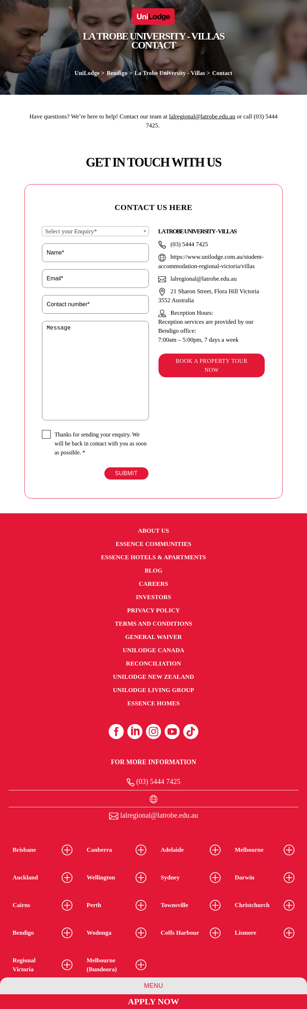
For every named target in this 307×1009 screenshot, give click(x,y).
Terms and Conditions (153, 623)
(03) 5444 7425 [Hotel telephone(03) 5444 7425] (183, 244)
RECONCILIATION (153, 663)
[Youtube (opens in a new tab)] (172, 731)
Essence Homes (153, 703)
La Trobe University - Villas (169, 73)
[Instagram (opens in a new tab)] (153, 731)
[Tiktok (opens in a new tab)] (190, 731)
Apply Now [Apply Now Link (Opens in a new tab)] (153, 1001)
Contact (222, 73)
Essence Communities (154, 544)
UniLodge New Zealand (153, 676)
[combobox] (95, 231)
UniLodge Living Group (153, 690)
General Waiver (153, 637)
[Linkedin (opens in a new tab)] (134, 731)
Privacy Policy (153, 610)
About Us (153, 530)
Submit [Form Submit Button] (126, 473)
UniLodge (87, 73)
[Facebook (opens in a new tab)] (116, 731)
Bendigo (117, 73)
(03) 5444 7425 (153, 781)
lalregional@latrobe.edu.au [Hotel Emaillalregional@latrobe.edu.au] (197, 278)
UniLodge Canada (153, 650)
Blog (153, 570)
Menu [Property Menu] (153, 985)
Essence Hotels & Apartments (153, 557)
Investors (153, 597)
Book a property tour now (211, 365)
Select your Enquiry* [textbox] (71, 231)
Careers (153, 583)
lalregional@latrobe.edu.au (202, 116)
